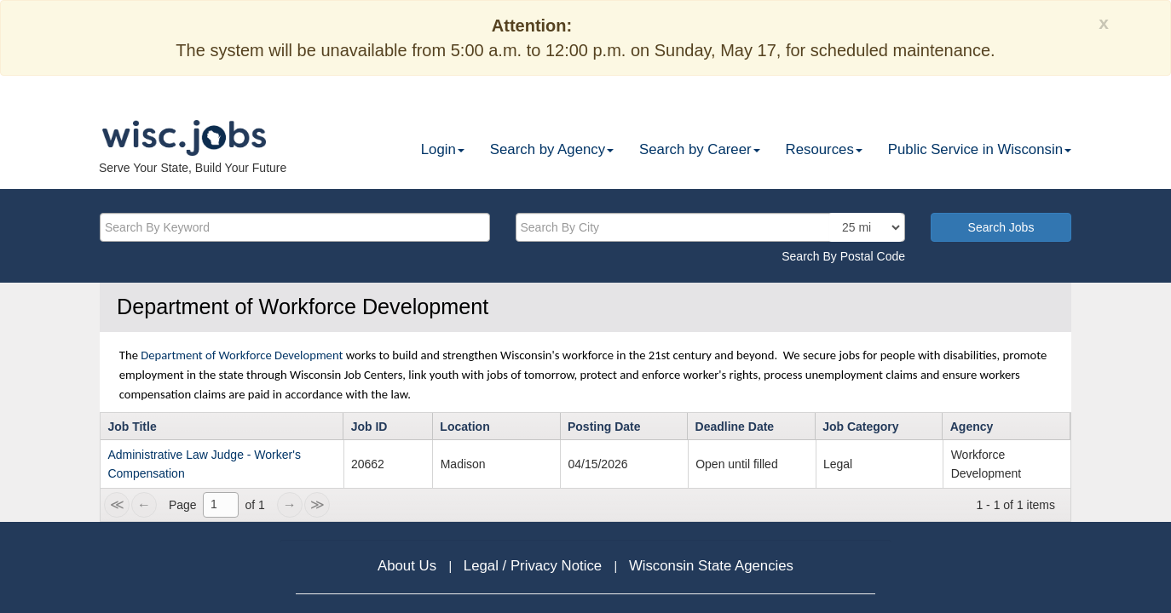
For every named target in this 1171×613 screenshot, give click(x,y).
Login (442, 149)
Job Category (860, 426)
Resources (824, 149)
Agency (972, 426)
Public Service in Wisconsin (979, 149)
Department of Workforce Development (242, 355)
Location (464, 426)
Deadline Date (735, 426)
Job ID (369, 426)
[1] (221, 505)
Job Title (131, 426)
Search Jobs (1001, 227)
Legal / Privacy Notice (535, 566)
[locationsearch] (865, 227)
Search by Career (699, 149)
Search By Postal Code (843, 256)
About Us (409, 566)
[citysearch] (711, 227)
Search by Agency (552, 149)
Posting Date (604, 426)
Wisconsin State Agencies (711, 566)
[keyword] (295, 227)
